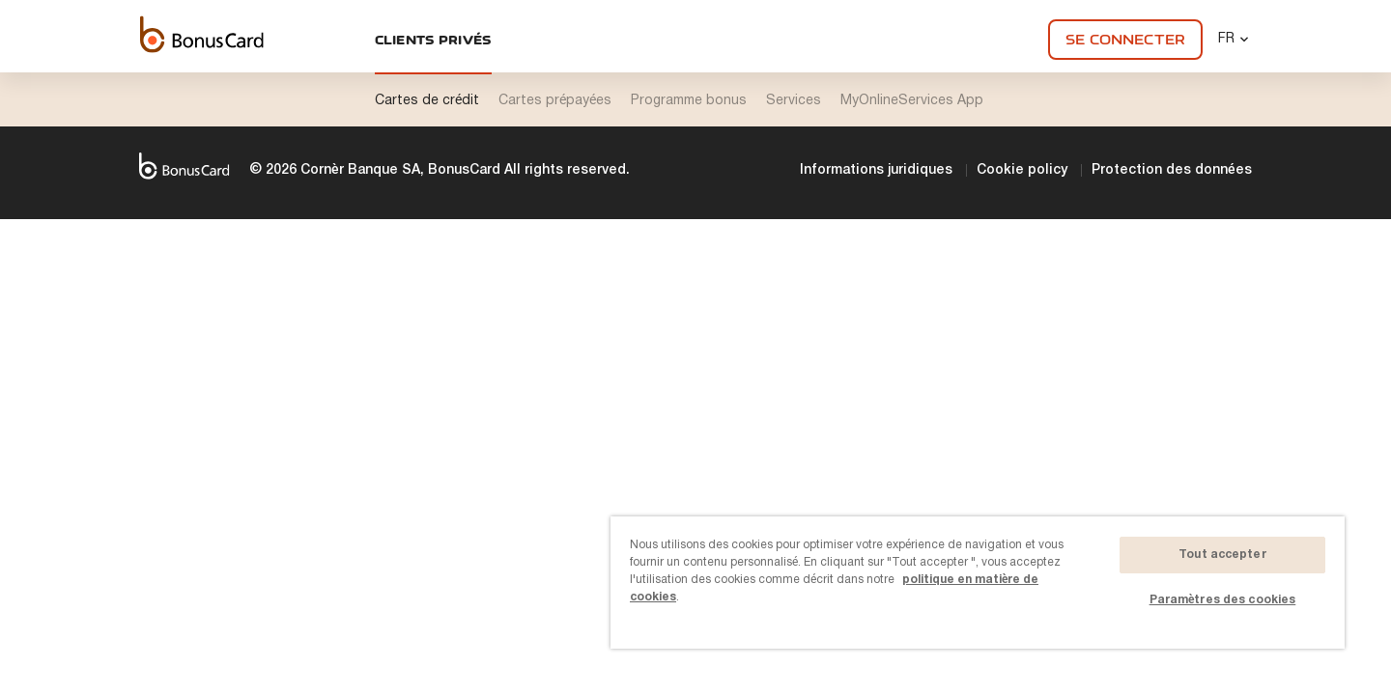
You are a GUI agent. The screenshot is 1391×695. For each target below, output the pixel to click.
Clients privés (434, 39)
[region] (977, 582)
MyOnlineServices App (911, 101)
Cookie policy (1022, 170)
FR (1235, 38)
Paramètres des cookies (1223, 600)
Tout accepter (1222, 554)
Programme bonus (689, 101)
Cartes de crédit (427, 101)
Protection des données (1172, 170)
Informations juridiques (876, 170)
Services (793, 101)
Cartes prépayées (554, 101)
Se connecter (1125, 39)
